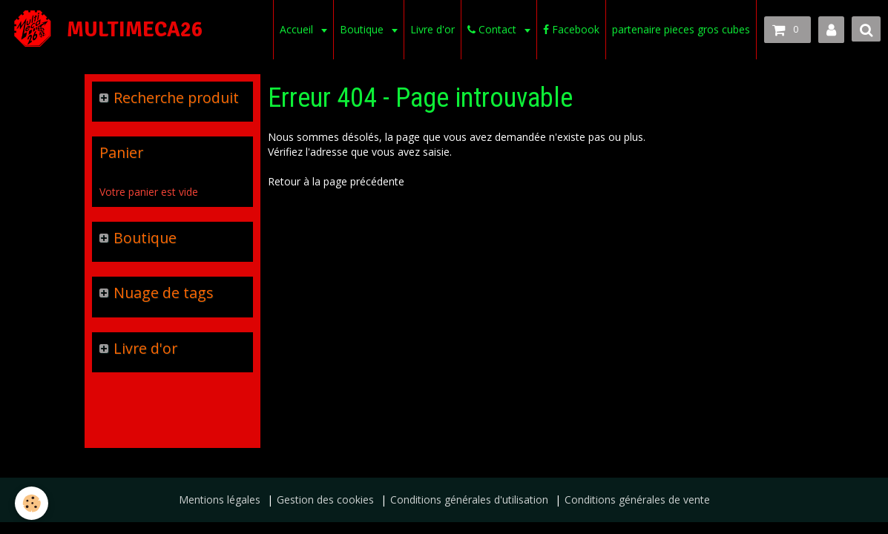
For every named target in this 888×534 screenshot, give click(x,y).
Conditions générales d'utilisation (469, 499)
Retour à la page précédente (336, 181)
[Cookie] (31, 503)
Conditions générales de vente (637, 499)
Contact (493, 29)
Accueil (298, 29)
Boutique (363, 29)
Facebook (571, 29)
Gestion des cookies (325, 499)
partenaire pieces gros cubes (681, 29)
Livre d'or (432, 29)
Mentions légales (219, 499)
